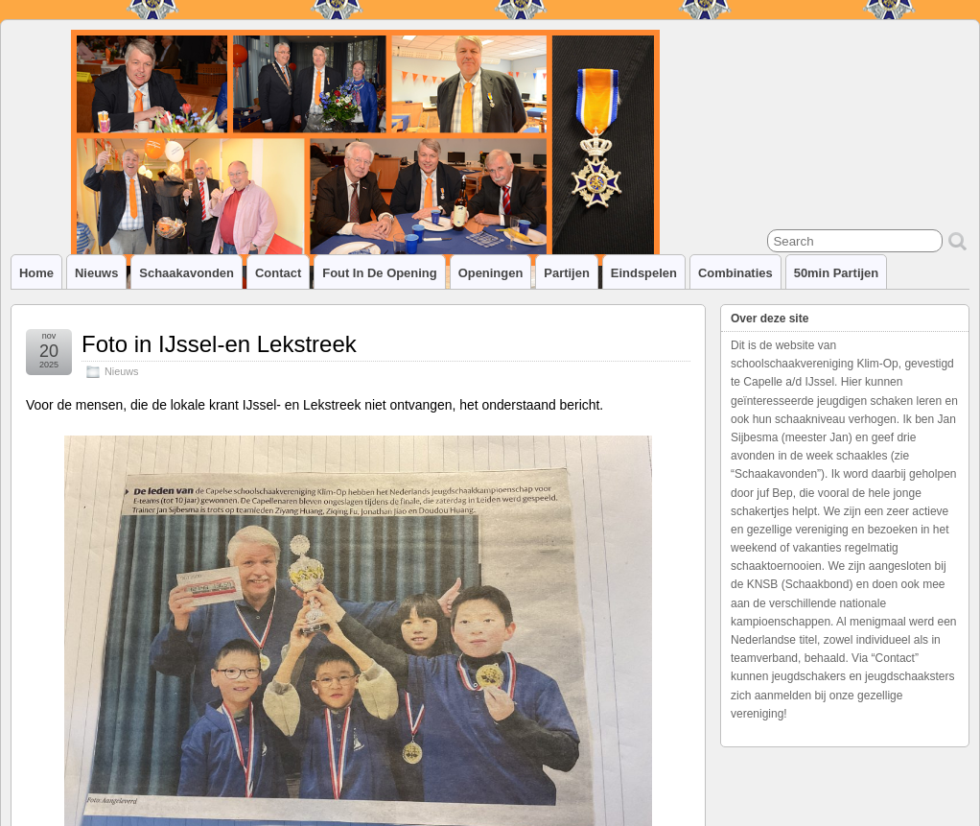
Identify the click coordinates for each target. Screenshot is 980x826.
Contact (278, 273)
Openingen (491, 273)
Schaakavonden (186, 273)
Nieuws (96, 273)
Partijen (567, 273)
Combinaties (735, 273)
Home (36, 273)
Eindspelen (644, 273)
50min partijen (836, 273)
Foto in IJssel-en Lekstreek (219, 344)
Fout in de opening (379, 273)
